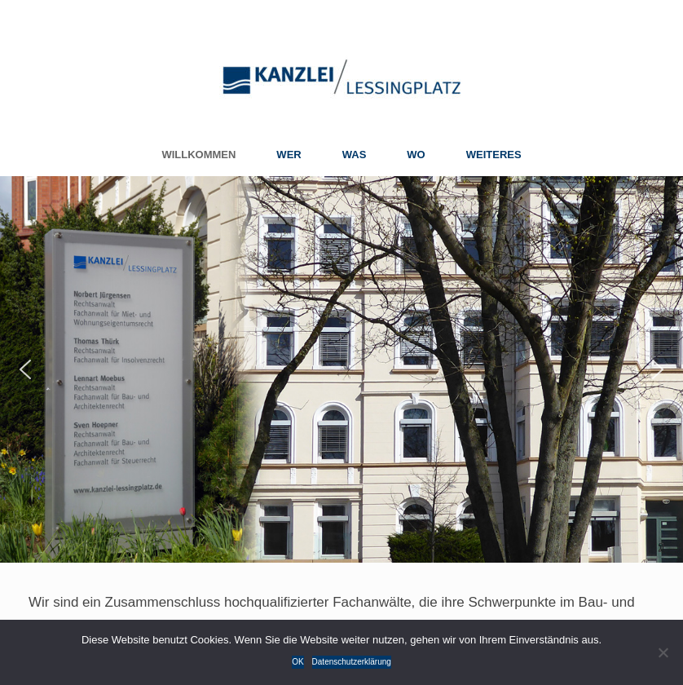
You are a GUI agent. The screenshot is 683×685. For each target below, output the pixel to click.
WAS (354, 154)
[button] (25, 369)
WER (288, 154)
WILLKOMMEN (198, 154)
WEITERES (494, 154)
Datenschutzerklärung (351, 661)
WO (416, 154)
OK (297, 661)
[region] (341, 369)
